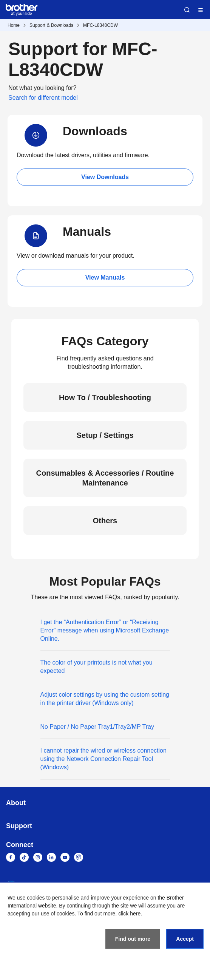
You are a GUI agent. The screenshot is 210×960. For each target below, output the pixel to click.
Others (105, 520)
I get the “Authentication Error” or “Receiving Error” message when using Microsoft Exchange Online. (104, 630)
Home (14, 25)
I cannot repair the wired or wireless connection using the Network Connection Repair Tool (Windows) (103, 758)
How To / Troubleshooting (105, 397)
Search (187, 10)
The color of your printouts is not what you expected (96, 666)
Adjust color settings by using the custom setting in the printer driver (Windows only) (105, 698)
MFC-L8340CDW (100, 25)
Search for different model (43, 97)
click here (129, 914)
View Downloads (105, 177)
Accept (185, 939)
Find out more (132, 939)
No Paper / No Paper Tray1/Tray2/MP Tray (97, 726)
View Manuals (105, 277)
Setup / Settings (104, 435)
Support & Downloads (51, 25)
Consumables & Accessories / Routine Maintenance (105, 478)
